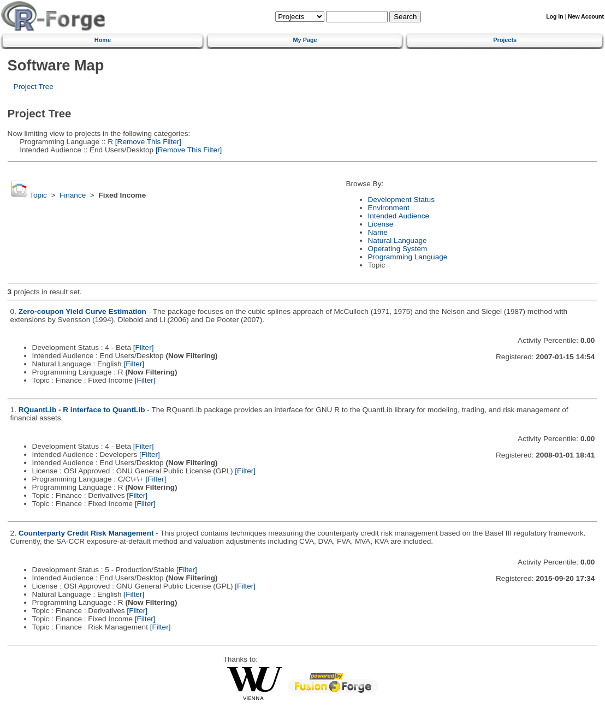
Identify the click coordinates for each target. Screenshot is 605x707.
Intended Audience (399, 216)
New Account (586, 17)
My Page (305, 40)
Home (102, 40)
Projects (505, 40)
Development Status (401, 199)
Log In (554, 17)
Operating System (398, 249)
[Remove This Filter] (147, 142)
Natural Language (397, 240)
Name (378, 232)
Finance (73, 195)
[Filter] (143, 347)
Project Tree (34, 86)
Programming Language (408, 257)
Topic (38, 195)
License (381, 224)
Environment (389, 208)
